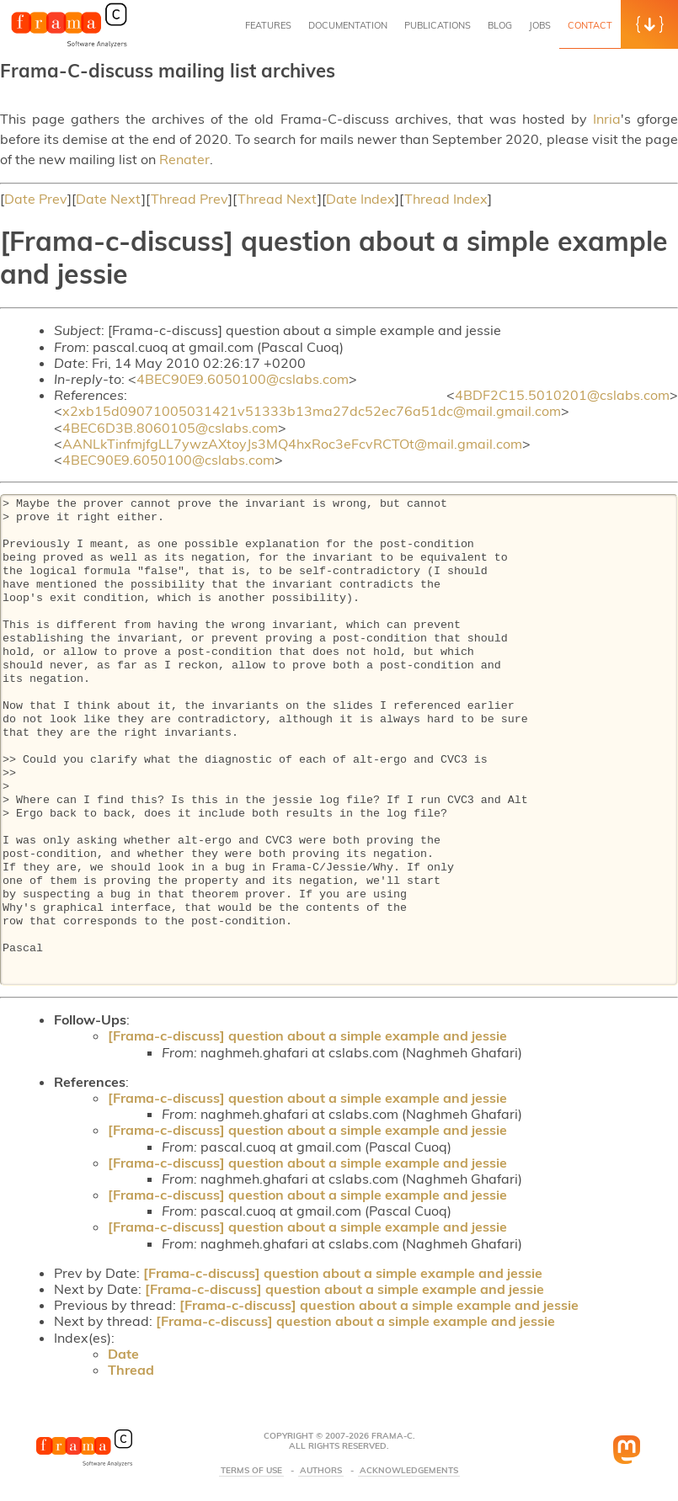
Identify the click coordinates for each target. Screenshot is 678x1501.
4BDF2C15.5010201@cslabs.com (562, 394)
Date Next (108, 198)
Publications (437, 25)
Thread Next (278, 198)
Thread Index (446, 198)
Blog (500, 25)
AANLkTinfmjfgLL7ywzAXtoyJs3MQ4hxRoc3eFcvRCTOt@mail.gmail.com (292, 443)
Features (268, 25)
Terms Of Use (251, 1471)
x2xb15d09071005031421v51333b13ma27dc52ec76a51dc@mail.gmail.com (311, 410)
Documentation (347, 25)
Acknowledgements (409, 1471)
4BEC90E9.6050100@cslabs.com (242, 378)
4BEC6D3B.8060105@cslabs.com (170, 427)
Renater (184, 159)
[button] (649, 24)
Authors (321, 1471)
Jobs (540, 25)
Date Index (360, 198)
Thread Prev (189, 198)
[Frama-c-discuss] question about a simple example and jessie (307, 1035)
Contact (590, 25)
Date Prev (35, 198)
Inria (607, 118)
